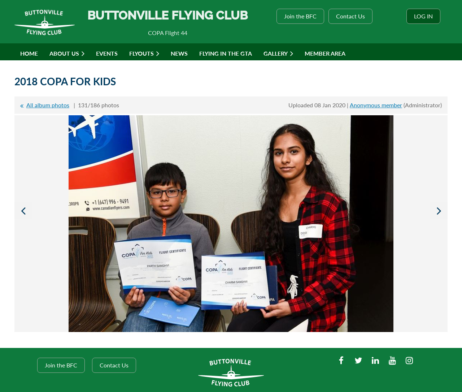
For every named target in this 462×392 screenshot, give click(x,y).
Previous (23, 210)
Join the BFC (300, 16)
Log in (423, 16)
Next (439, 210)
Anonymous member (376, 105)
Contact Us (350, 16)
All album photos (47, 105)
